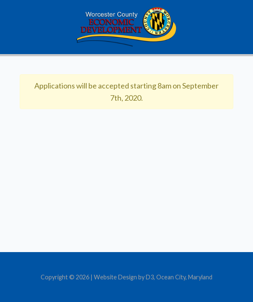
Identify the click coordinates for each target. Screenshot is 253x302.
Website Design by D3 (124, 277)
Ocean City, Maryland (184, 277)
